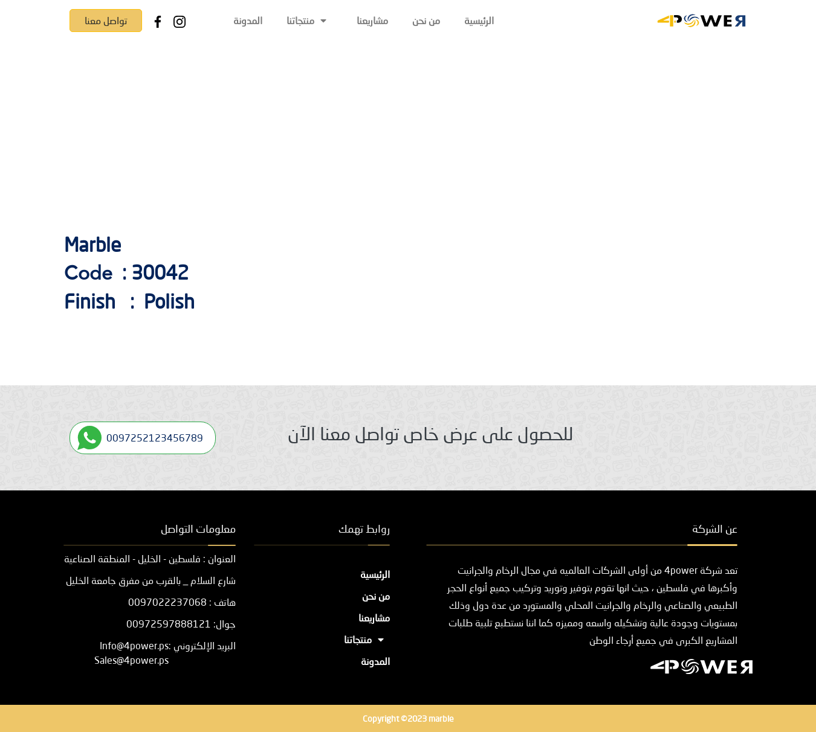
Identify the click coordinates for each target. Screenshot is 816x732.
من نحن (426, 20)
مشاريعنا (372, 20)
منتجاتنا (309, 20)
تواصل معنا (106, 20)
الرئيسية (479, 20)
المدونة (247, 20)
